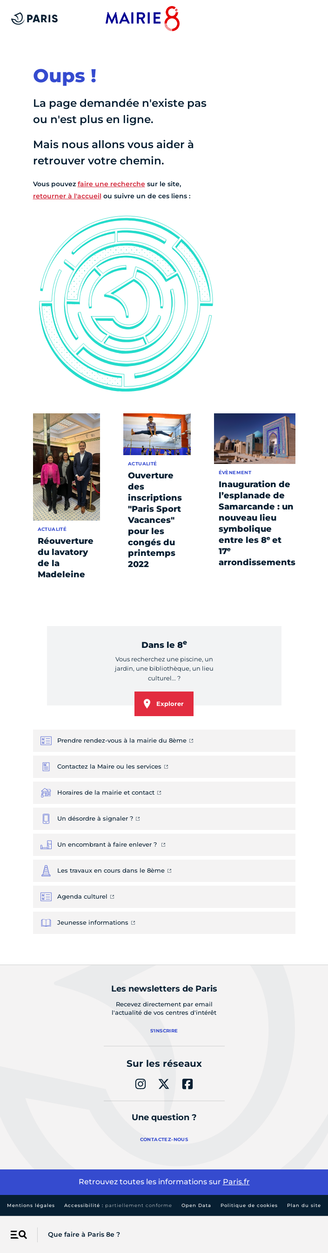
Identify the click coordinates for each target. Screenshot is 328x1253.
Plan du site (304, 1205)
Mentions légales (31, 1205)
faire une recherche (111, 184)
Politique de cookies (249, 1205)
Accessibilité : (118, 1205)
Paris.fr (236, 1181)
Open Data (196, 1205)
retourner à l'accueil (67, 196)
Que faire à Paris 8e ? (84, 1234)
